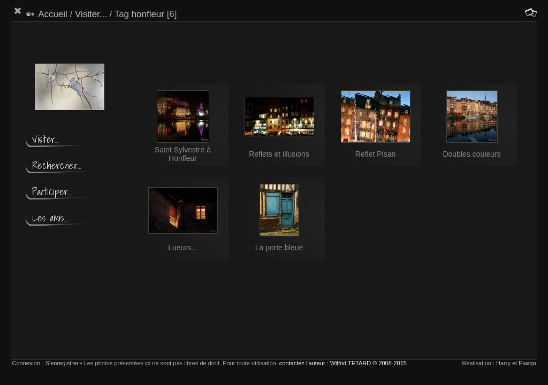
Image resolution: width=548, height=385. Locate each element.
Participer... (51, 191)
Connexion (26, 363)
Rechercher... (56, 165)
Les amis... (49, 218)
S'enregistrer (62, 363)
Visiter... (91, 14)
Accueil (52, 14)
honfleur (148, 14)
